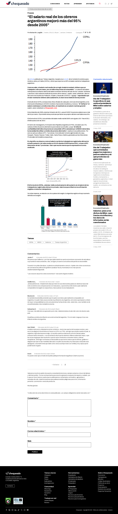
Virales (46, 477)
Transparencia (102, 477)
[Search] (99, 3)
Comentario (33, 398)
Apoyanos (90, 3)
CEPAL (31, 242)
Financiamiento (102, 487)
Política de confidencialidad (100, 510)
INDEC (39, 242)
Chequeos (47, 475)
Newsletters (48, 491)
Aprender (78, 3)
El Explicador (105, 96)
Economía (96, 96)
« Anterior (55, 365)
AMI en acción (72, 491)
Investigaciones (49, 483)
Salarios (48, 242)
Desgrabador (72, 475)
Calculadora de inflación (75, 477)
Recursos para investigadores (77, 499)
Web (29, 441)
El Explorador (72, 481)
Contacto (10, 486)
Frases (30, 13)
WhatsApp (47, 489)
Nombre (31, 421)
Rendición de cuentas (104, 489)
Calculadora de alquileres (75, 479)
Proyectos (101, 485)
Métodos (100, 479)
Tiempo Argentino (61, 242)
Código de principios (104, 481)
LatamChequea (48, 500)
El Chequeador (72, 489)
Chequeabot (72, 483)
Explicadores (48, 481)
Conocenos (55, 3)
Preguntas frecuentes (104, 491)
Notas (66, 3)
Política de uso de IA (104, 483)
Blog (45, 495)
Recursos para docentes (75, 495)
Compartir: (79, 32)
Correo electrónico (36, 431)
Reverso (46, 502)
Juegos (70, 493)
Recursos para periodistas (76, 497)
